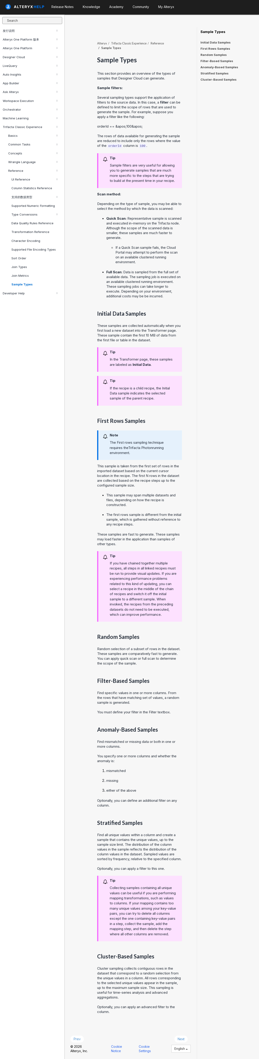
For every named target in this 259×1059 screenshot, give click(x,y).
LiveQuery (30, 66)
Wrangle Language (32, 162)
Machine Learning (30, 118)
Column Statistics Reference (31, 188)
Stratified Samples (214, 73)
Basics (32, 135)
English (181, 1049)
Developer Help (30, 293)
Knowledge (91, 7)
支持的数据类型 (34, 197)
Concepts (32, 153)
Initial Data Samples (215, 42)
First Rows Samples (215, 48)
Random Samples (213, 55)
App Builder (30, 83)
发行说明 (30, 31)
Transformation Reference (30, 232)
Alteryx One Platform (30, 48)
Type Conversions (34, 214)
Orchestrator (30, 109)
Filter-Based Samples (216, 61)
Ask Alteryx (30, 92)
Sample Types (22, 284)
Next (181, 1039)
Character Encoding (25, 241)
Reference (32, 170)
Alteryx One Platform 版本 (30, 39)
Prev (77, 1039)
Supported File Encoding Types (33, 249)
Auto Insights (30, 74)
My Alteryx (166, 7)
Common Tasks (32, 144)
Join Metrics (20, 275)
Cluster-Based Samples (218, 79)
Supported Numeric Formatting (33, 206)
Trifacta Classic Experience (30, 127)
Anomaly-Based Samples (219, 67)
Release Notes (62, 7)
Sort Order (18, 258)
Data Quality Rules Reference (32, 223)
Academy (116, 7)
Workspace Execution (30, 101)
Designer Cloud (30, 57)
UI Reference (34, 179)
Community (141, 7)
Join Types (19, 267)
